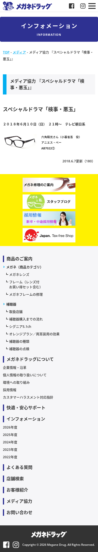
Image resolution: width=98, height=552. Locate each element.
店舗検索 (15, 479)
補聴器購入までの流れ (26, 319)
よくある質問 (19, 467)
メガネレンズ (19, 274)
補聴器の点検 (19, 348)
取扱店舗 (16, 311)
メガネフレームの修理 (26, 294)
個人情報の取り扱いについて (25, 375)
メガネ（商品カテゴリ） (24, 267)
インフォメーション (25, 419)
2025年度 (10, 434)
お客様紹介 (17, 490)
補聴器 (11, 304)
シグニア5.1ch (20, 326)
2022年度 (10, 457)
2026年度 (10, 427)
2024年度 (10, 442)
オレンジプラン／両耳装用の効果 (34, 334)
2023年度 (10, 449)
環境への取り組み (16, 382)
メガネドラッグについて (30, 359)
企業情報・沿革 (14, 367)
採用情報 (9, 390)
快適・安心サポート (25, 408)
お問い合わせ (19, 512)
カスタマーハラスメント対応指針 (28, 397)
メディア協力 (19, 501)
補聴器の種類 (19, 341)
